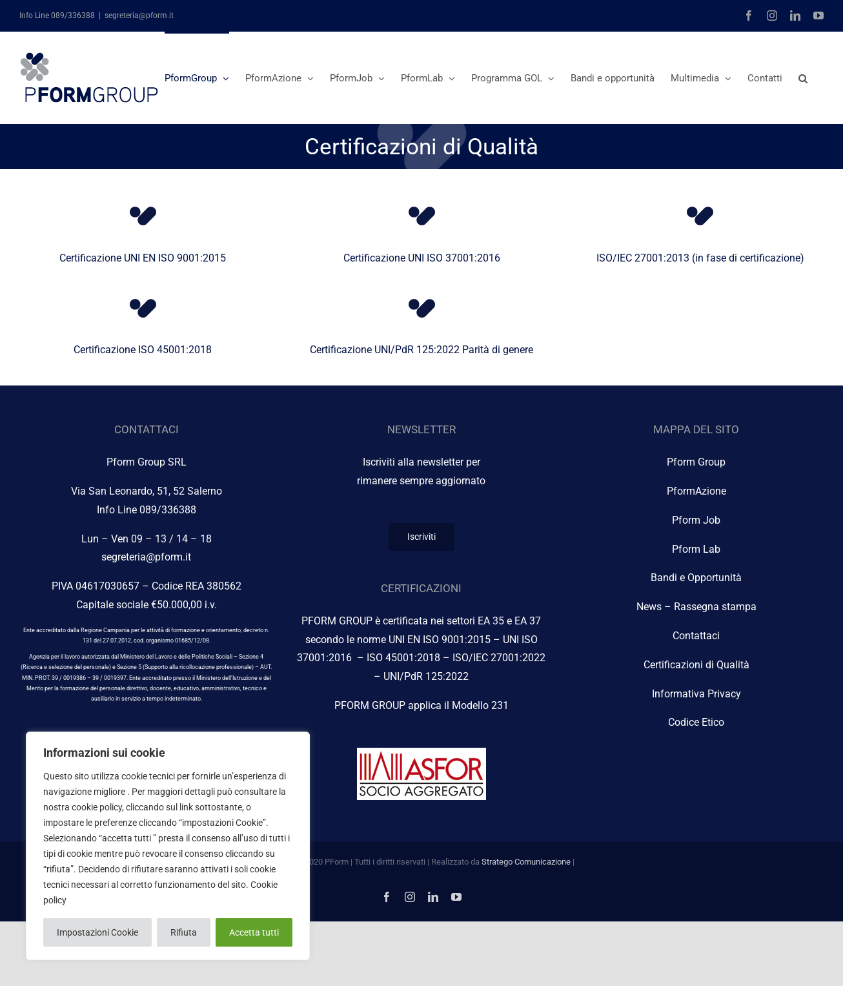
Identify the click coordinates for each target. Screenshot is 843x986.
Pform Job (696, 520)
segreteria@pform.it (139, 15)
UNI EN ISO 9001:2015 (440, 639)
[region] (168, 846)
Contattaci (696, 636)
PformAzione (696, 491)
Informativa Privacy (696, 694)
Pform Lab (696, 549)
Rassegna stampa (715, 607)
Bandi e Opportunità (696, 577)
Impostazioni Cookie (97, 932)
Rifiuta (183, 932)
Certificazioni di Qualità (696, 665)
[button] (802, 77)
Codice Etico (696, 722)
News (649, 607)
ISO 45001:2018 (403, 658)
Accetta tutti (254, 932)
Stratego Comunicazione (526, 862)
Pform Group (696, 462)
